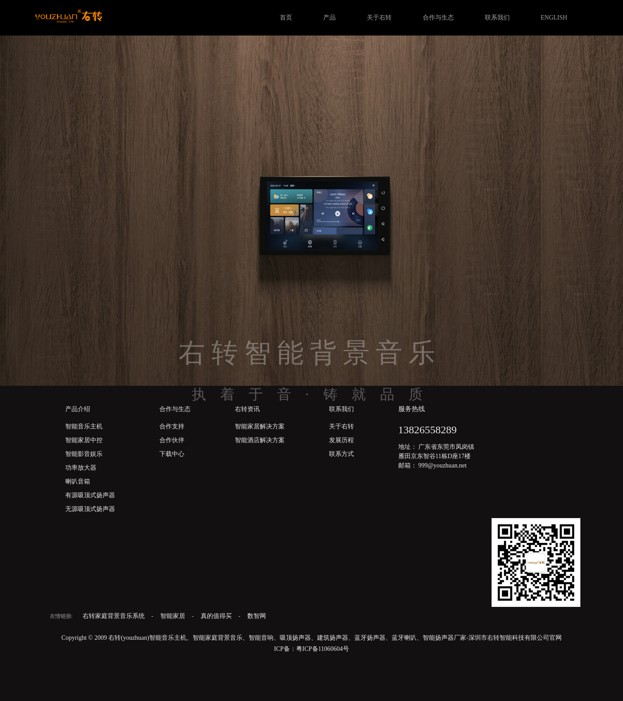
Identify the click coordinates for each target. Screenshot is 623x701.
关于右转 (379, 17)
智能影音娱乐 (84, 454)
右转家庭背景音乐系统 (115, 616)
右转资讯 (247, 409)
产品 (329, 17)
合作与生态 (438, 17)
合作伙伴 (171, 440)
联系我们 (497, 17)
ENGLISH (554, 17)
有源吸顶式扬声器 (90, 495)
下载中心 (171, 454)
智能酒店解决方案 (260, 440)
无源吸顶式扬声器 (90, 509)
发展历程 (341, 440)
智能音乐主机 (84, 426)
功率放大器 (80, 467)
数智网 (256, 616)
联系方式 (341, 454)
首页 (286, 17)
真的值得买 (217, 616)
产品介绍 (77, 409)
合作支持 (171, 426)
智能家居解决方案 (260, 426)
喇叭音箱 (77, 481)
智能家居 (173, 616)
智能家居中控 (84, 440)
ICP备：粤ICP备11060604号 (311, 649)
